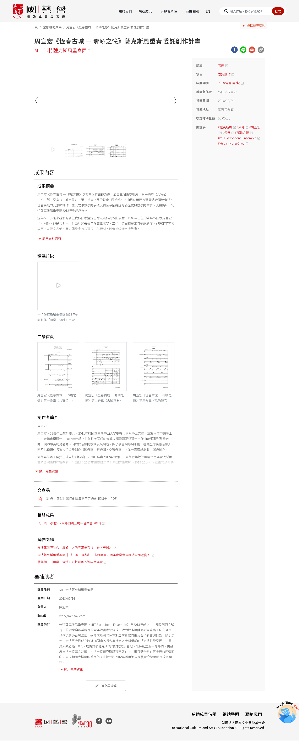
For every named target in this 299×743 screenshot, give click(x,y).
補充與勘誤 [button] (109, 688)
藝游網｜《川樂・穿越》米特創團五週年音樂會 (70, 564)
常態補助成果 (52, 26)
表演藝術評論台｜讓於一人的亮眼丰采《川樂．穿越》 (75, 550)
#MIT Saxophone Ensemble (237, 137)
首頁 (35, 26)
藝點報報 (192, 11)
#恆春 (226, 132)
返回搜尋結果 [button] (256, 25)
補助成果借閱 (202, 717)
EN (208, 11)
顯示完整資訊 (51, 238)
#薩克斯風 (225, 126)
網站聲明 (230, 717)
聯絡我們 (253, 717)
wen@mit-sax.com (72, 618)
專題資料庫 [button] (169, 11)
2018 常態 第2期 (229, 82)
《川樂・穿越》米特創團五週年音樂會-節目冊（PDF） (82, 500)
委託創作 (224, 74)
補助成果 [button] (145, 11)
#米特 (241, 126)
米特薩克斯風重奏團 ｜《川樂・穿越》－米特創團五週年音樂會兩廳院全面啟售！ (94, 557)
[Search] (253, 11)
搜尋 (278, 11)
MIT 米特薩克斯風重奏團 (61, 50)
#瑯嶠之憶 (242, 132)
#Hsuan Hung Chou (231, 143)
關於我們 (125, 11)
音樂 (221, 65)
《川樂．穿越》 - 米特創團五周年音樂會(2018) (69, 525)
